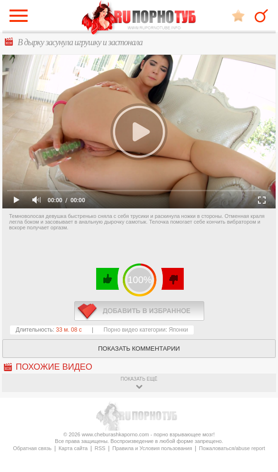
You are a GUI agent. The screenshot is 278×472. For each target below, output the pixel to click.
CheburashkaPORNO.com (139, 18)
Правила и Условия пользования (152, 448)
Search (261, 15)
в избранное (139, 311)
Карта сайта (73, 448)
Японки (178, 329)
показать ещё (138, 379)
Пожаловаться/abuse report (232, 448)
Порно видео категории (135, 329)
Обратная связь (32, 448)
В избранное (238, 15)
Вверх (259, 447)
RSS (100, 448)
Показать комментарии (139, 348)
